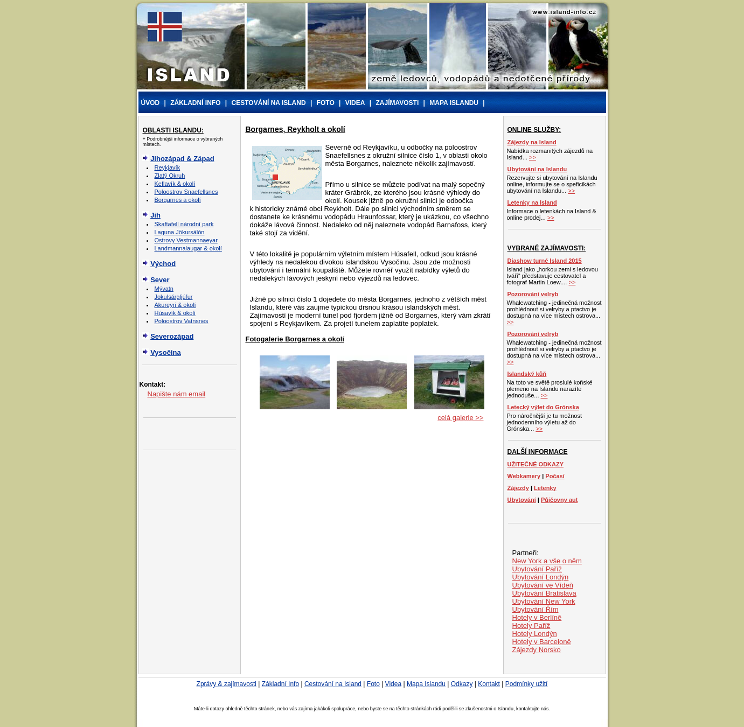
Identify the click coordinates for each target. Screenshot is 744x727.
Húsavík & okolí (175, 313)
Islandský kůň (527, 374)
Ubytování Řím (535, 609)
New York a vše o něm (547, 561)
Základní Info (280, 684)
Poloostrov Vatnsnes (181, 321)
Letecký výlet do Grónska (543, 407)
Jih (155, 215)
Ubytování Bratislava (544, 593)
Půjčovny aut (559, 500)
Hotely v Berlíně (537, 617)
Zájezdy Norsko (536, 650)
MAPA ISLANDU (453, 103)
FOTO (326, 103)
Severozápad (171, 336)
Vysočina (165, 352)
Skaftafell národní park (184, 224)
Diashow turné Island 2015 (544, 260)
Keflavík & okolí (175, 183)
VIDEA (355, 103)
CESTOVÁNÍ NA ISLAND (269, 103)
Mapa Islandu (426, 684)
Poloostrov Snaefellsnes (186, 191)
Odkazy (462, 684)
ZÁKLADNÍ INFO (195, 103)
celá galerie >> (460, 418)
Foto (373, 684)
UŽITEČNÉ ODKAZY (535, 464)
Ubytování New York (543, 601)
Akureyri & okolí (175, 305)
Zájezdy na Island (532, 142)
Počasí (554, 476)
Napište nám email (177, 394)
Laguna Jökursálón (180, 232)
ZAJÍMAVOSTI (397, 103)
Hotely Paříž (531, 625)
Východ (163, 264)
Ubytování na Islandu (537, 169)
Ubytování (521, 500)
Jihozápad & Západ (182, 159)
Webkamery (524, 476)
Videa (393, 684)
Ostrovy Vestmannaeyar (186, 240)
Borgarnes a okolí (178, 200)
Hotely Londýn (534, 634)
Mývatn (164, 288)
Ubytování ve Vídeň (542, 585)
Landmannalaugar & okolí (188, 248)
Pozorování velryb (533, 294)
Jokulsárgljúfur (174, 296)
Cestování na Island (332, 684)
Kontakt (489, 684)
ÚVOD (150, 103)
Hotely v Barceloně (541, 642)
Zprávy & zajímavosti (226, 684)
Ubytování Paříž (537, 569)
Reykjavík (167, 167)
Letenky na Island (532, 202)
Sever (159, 280)
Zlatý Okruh (170, 175)
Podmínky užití (526, 684)
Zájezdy (518, 488)
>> (532, 157)
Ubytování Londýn (540, 577)
